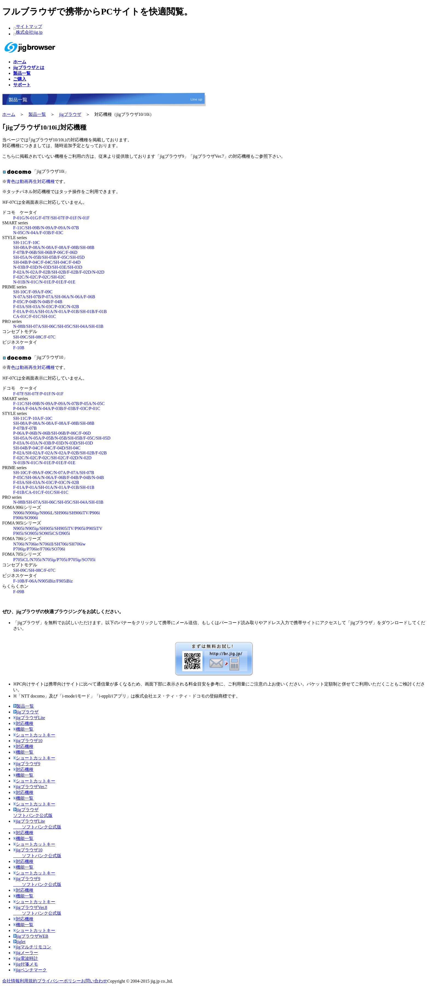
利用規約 (28, 981)
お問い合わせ (94, 981)
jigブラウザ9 (26, 763)
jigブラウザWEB (30, 936)
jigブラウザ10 (27, 740)
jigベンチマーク (30, 970)
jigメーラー (25, 952)
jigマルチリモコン (32, 947)
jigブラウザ (70, 114)
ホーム (8, 114)
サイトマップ (29, 26)
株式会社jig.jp (29, 32)
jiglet (19, 941)
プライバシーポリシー (59, 981)
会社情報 (11, 981)
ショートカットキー (34, 735)
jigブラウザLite (29, 717)
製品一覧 (37, 114)
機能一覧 (23, 729)
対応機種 (23, 723)
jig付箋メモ (25, 964)
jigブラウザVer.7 (30, 786)
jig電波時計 (25, 958)
